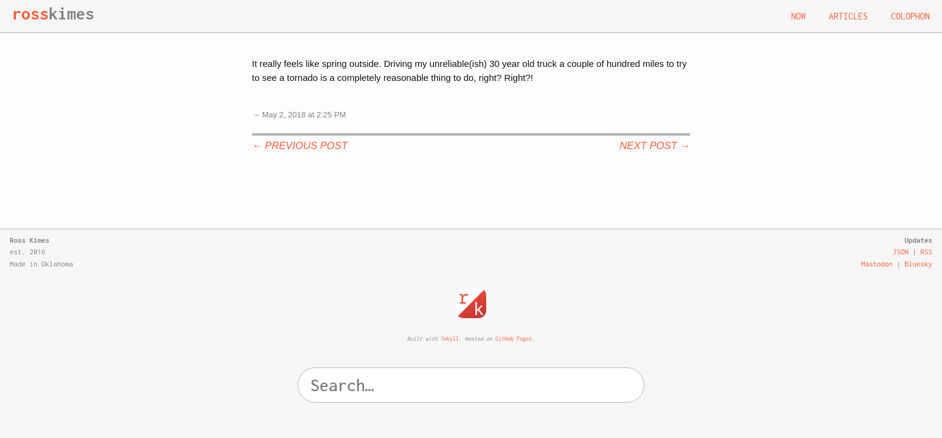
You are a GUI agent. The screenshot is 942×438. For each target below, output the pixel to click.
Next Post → (654, 145)
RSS (927, 251)
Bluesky (919, 264)
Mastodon (877, 264)
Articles (848, 16)
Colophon (910, 16)
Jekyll (450, 338)
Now (798, 16)
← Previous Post (299, 145)
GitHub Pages (513, 338)
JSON (901, 251)
